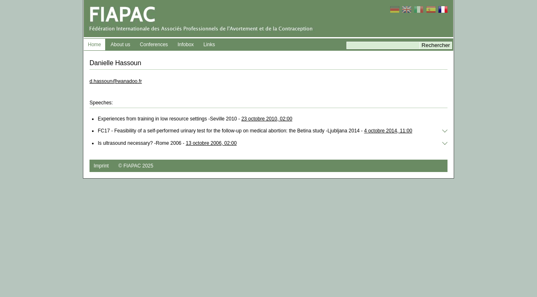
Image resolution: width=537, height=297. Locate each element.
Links (209, 44)
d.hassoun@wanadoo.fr (116, 81)
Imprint (101, 166)
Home (94, 44)
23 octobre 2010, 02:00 (266, 119)
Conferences (154, 44)
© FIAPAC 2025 (135, 166)
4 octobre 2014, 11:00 (388, 131)
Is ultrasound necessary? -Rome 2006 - (167, 143)
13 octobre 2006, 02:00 (211, 143)
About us (120, 44)
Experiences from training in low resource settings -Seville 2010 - (195, 119)
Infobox (185, 44)
